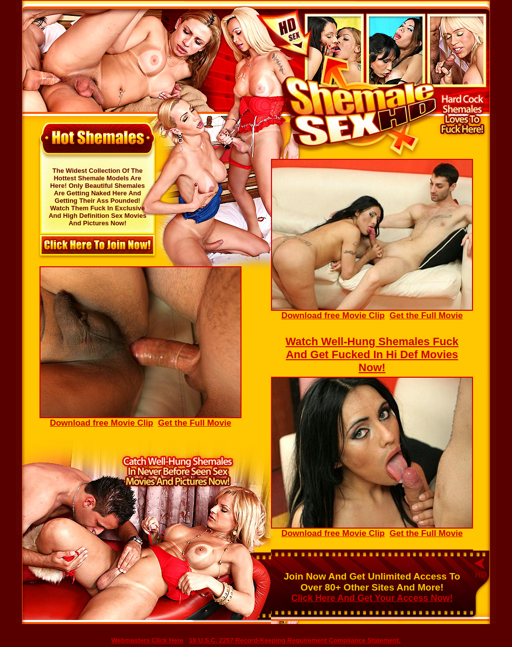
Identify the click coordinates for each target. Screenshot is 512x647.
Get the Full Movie (426, 315)
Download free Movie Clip (372, 311)
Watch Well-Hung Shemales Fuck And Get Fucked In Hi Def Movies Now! (372, 354)
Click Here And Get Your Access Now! (371, 598)
